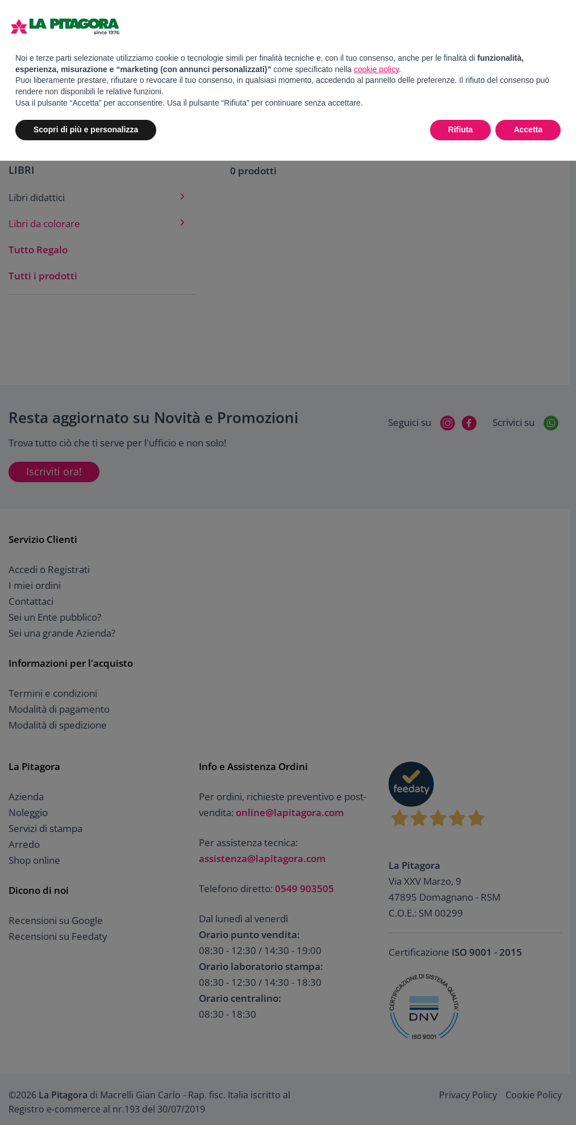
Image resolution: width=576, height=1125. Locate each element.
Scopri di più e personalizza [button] (86, 129)
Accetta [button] (528, 129)
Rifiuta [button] (460, 129)
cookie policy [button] (376, 69)
